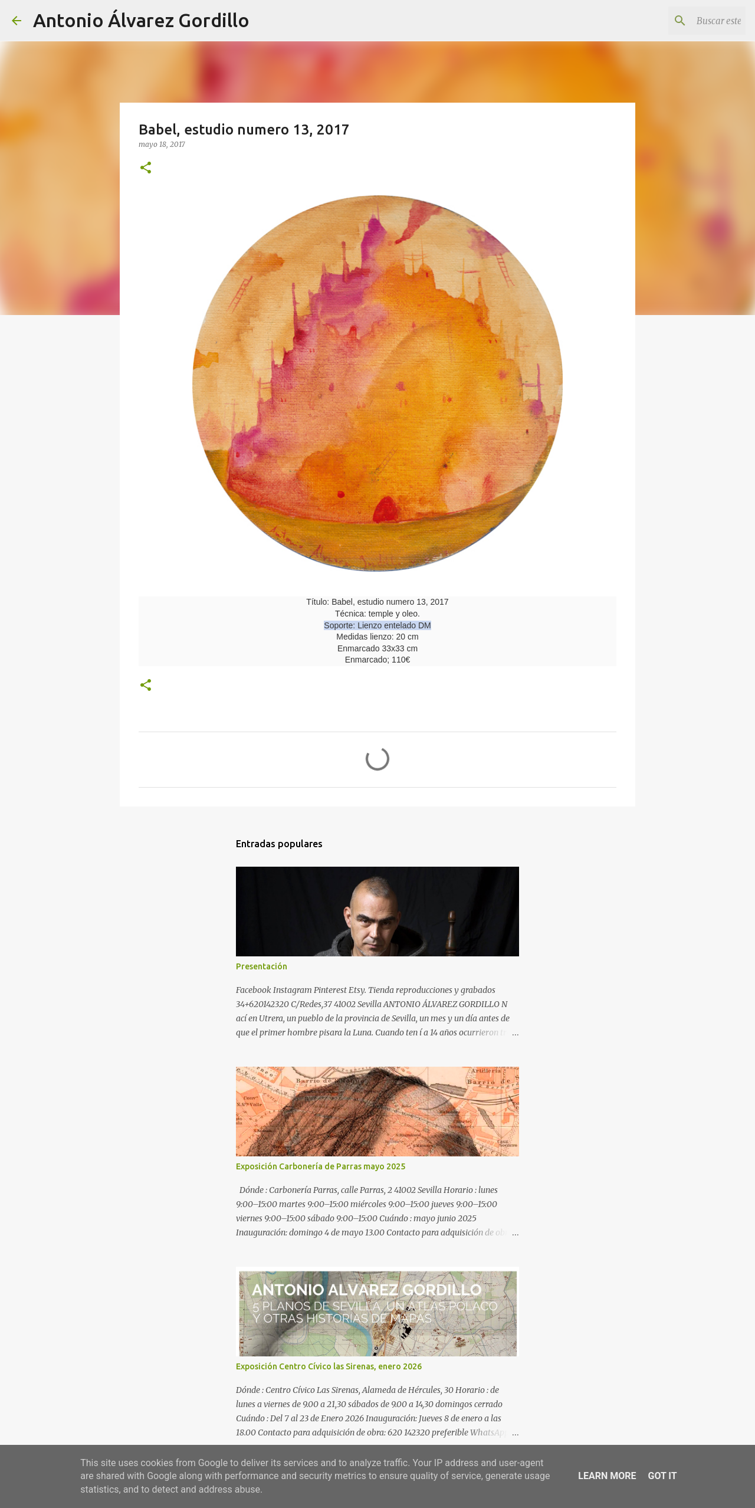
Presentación (261, 966)
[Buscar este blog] (684, 20)
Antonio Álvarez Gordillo (141, 20)
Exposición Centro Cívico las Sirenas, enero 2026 (329, 1366)
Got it (662, 1475)
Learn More (607, 1475)
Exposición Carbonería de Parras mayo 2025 (320, 1166)
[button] (146, 168)
